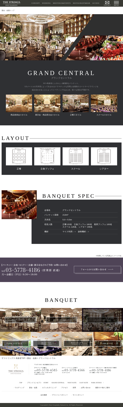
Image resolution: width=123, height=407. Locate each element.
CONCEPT (36, 3)
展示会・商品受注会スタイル (47, 105)
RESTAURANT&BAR (81, 3)
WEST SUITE (72, 382)
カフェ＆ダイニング (49, 387)
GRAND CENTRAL (57, 382)
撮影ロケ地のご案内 (102, 387)
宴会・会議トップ (8, 10)
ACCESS (95, 3)
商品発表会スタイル (19, 105)
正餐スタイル (76, 105)
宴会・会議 (31, 358)
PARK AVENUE (96, 382)
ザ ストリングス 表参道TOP (13, 358)
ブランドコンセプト (34, 382)
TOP (20, 382)
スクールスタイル (104, 105)
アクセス (64, 387)
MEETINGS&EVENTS (62, 3)
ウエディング (19, 387)
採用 (74, 387)
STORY (45, 382)
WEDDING (46, 3)
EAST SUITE (84, 382)
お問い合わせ (86, 387)
